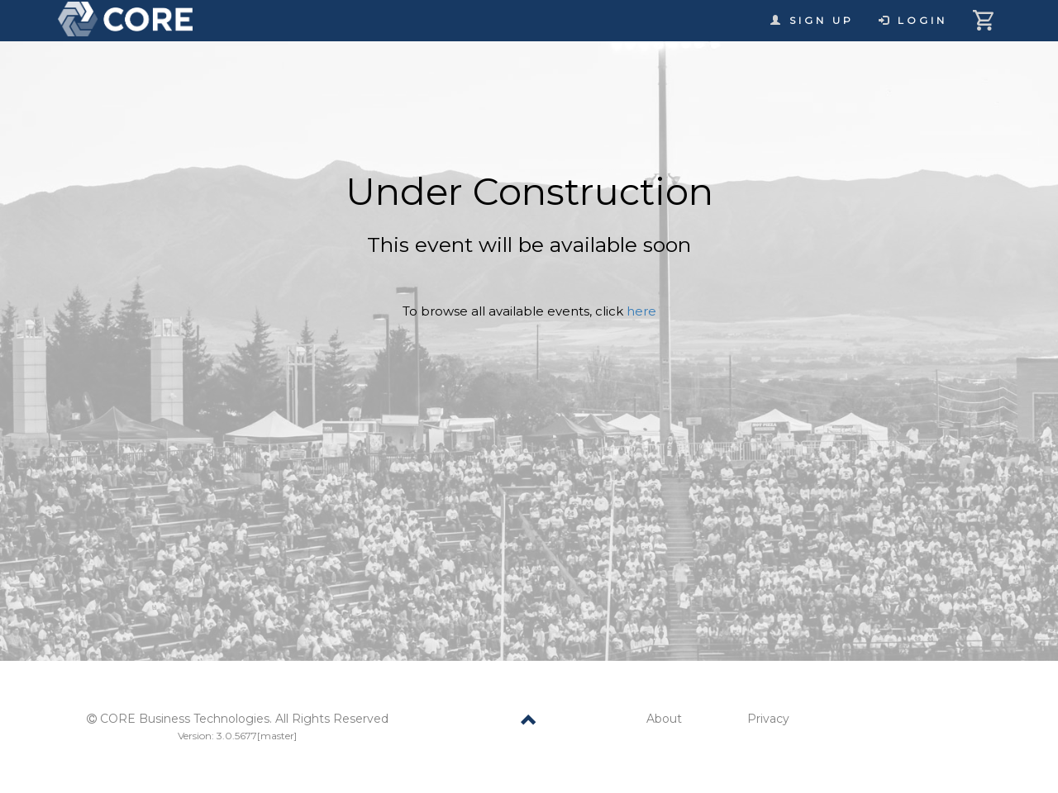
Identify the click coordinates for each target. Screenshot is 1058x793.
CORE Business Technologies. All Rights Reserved (244, 718)
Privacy (768, 718)
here (641, 311)
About (664, 718)
